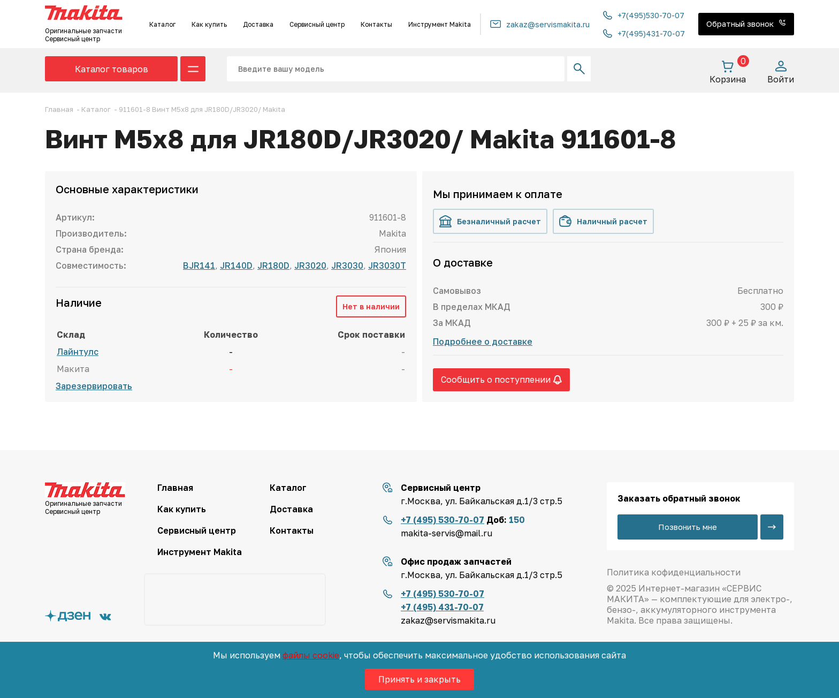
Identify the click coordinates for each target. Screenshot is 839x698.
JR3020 (310, 265)
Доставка (258, 24)
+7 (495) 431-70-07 (442, 607)
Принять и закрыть (419, 679)
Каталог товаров (111, 69)
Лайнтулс (77, 351)
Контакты (376, 24)
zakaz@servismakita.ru (540, 24)
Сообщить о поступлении (501, 379)
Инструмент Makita (439, 24)
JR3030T (387, 265)
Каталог (162, 24)
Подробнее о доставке (482, 341)
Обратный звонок (746, 23)
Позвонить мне (687, 527)
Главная (175, 487)
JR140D (236, 265)
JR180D (273, 265)
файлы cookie (311, 655)
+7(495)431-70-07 (644, 33)
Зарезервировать (94, 386)
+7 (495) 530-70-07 (442, 519)
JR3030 (347, 265)
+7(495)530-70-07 (643, 15)
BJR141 (199, 265)
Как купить (209, 24)
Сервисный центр (317, 24)
